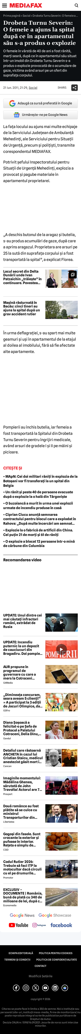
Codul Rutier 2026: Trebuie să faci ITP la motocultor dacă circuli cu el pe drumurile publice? (22, 867)
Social (26, 15)
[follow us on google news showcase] (55, 916)
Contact (40, 966)
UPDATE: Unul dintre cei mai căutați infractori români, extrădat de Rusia (22, 621)
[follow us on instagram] (39, 925)
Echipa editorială (21, 953)
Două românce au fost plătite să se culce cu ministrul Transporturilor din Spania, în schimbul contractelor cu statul (21, 811)
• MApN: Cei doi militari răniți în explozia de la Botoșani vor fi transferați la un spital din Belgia (40, 481)
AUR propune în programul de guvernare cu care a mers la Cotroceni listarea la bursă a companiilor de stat (19, 672)
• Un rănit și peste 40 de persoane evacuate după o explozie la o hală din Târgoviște (38, 494)
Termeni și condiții (17, 959)
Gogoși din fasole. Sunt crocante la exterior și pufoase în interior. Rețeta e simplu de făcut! (21, 839)
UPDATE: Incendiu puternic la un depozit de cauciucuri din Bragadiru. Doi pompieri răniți (23, 647)
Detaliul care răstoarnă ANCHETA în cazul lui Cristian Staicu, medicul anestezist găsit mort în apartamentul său (23, 756)
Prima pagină (11, 15)
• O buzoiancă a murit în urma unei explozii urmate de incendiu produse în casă (38, 505)
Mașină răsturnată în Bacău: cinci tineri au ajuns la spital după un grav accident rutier (21, 308)
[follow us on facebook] (61, 925)
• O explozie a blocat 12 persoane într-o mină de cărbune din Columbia (39, 543)
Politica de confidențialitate (56, 959)
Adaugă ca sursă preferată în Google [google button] (40, 103)
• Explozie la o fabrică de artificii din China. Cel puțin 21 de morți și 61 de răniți (38, 532)
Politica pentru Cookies (55, 953)
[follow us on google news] (22, 916)
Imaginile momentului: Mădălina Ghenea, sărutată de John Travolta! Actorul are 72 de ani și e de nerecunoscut (22, 783)
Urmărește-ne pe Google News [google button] (40, 115)
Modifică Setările (40, 976)
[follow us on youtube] (18, 925)
